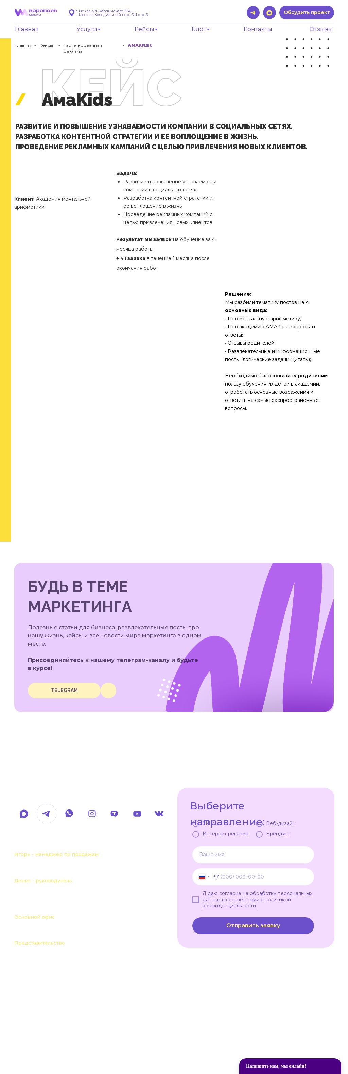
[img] (108, 690)
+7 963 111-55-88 (41, 870)
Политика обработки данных (50, 1048)
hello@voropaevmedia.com (73, 791)
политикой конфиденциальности (247, 903)
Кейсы (46, 45)
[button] (306, 12)
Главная (23, 45)
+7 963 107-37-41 (41, 843)
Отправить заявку (253, 925)
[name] (253, 854)
